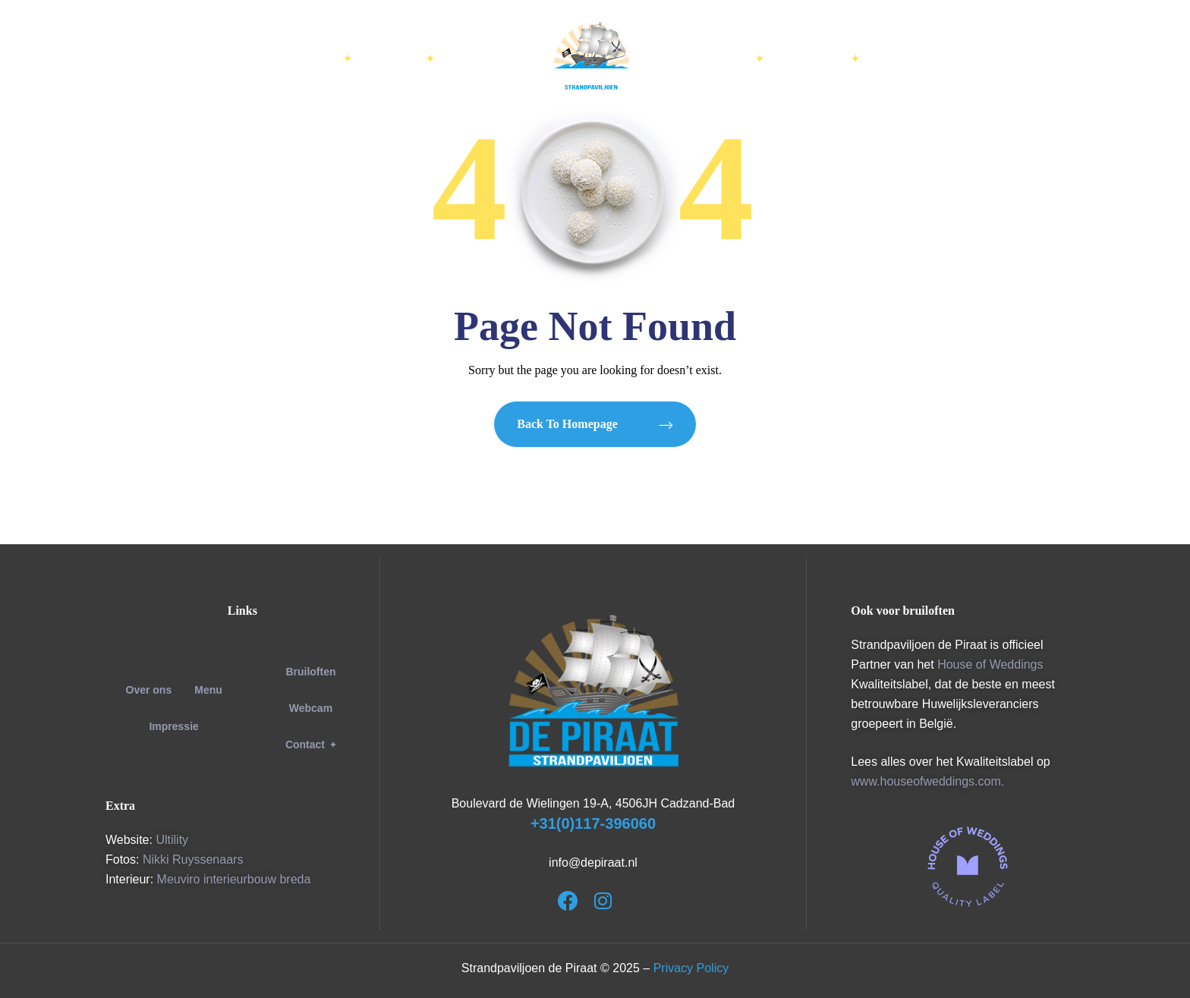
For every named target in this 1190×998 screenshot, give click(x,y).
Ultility (172, 839)
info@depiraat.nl (593, 862)
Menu (208, 690)
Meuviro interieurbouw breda (234, 879)
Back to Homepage (594, 423)
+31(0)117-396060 (593, 823)
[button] (311, 744)
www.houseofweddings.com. (927, 781)
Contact (310, 744)
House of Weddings (990, 664)
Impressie (173, 726)
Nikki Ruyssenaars (193, 859)
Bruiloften (310, 672)
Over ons (149, 690)
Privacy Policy (691, 968)
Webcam (310, 708)
